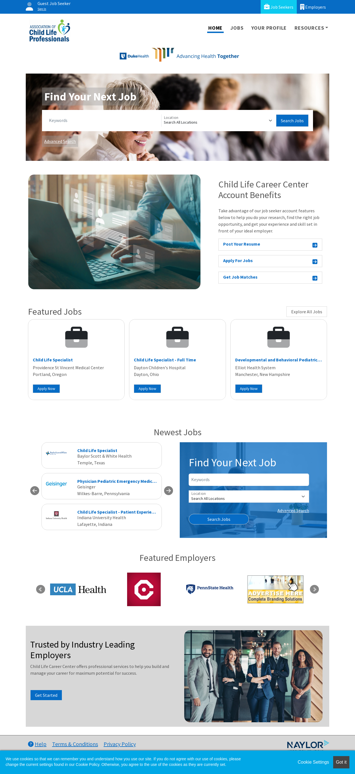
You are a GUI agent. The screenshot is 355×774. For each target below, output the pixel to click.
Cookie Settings (313, 762)
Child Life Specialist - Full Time (165, 360)
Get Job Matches (270, 278)
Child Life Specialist (53, 360)
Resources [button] (309, 28)
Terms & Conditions (75, 743)
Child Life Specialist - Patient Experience (118, 512)
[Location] (218, 120)
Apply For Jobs (270, 261)
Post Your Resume (270, 245)
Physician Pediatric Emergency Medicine (117, 481)
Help (37, 743)
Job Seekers (278, 6)
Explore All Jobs (306, 311)
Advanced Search (60, 141)
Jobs (236, 28)
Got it (341, 762)
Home (215, 28)
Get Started (46, 695)
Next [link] (314, 589)
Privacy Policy (120, 743)
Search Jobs (292, 120)
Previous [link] (40, 589)
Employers (313, 6)
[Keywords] (104, 120)
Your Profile (269, 28)
